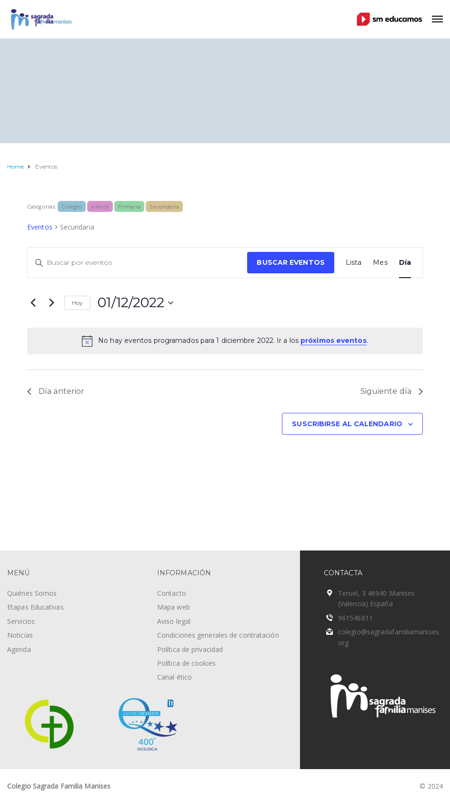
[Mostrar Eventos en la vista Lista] (354, 263)
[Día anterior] (33, 303)
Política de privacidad (190, 649)
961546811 (355, 617)
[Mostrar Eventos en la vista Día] (405, 263)
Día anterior (55, 391)
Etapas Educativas (35, 606)
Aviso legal (173, 621)
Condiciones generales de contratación (218, 635)
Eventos (39, 226)
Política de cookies (186, 663)
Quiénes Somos (32, 593)
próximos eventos (333, 340)
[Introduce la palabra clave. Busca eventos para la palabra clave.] (137, 263)
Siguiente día (391, 391)
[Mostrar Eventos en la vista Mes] (380, 263)
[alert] (225, 341)
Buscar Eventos (290, 262)
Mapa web (173, 606)
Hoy (77, 302)
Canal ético (174, 676)
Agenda (19, 649)
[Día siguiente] (51, 303)
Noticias (20, 635)
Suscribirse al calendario (347, 424)
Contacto (171, 593)
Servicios (21, 621)
